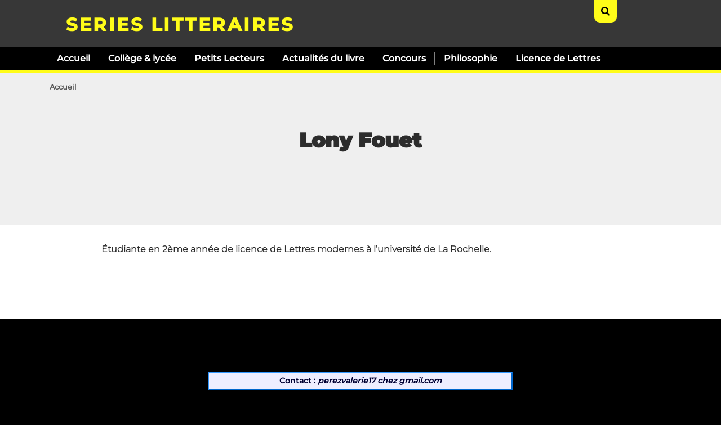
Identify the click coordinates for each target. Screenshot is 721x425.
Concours (404, 58)
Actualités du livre (323, 58)
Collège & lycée (142, 58)
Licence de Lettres (557, 58)
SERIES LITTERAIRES (180, 24)
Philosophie (470, 58)
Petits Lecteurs (229, 58)
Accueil (73, 58)
